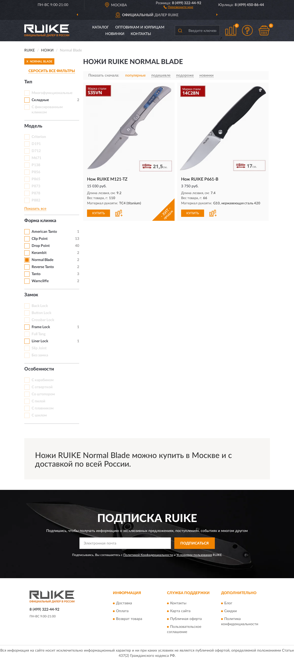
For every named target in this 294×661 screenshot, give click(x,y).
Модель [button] (33, 126)
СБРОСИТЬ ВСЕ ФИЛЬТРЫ (51, 71)
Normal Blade (42, 260)
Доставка (124, 603)
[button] (178, 6)
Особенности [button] (39, 369)
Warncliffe (40, 281)
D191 (36, 144)
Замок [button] (31, 295)
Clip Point (40, 239)
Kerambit (39, 253)
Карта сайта (180, 611)
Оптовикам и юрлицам (139, 27)
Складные (40, 100)
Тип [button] (28, 82)
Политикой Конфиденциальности (148, 554)
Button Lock (41, 313)
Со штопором (43, 394)
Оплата (122, 611)
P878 (36, 193)
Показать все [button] (35, 209)
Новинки (114, 34)
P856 (36, 172)
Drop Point (41, 246)
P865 (36, 179)
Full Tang (38, 334)
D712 (36, 151)
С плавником (43, 408)
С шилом (39, 415)
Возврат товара (129, 619)
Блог (228, 603)
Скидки (230, 611)
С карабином (43, 380)
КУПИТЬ (98, 213)
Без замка (40, 355)
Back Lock (40, 306)
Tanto (36, 274)
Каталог (100, 27)
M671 (36, 158)
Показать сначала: (103, 75)
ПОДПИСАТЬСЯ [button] (194, 543)
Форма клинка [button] (40, 220)
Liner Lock (40, 341)
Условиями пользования (194, 554)
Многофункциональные (52, 93)
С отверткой (42, 387)
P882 (36, 200)
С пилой (38, 401)
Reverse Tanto (43, 267)
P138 (36, 165)
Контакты (141, 34)
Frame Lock (41, 327)
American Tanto (44, 232)
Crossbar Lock (43, 320)
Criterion (39, 137)
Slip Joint (39, 348)
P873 (36, 186)
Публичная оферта (186, 619)
